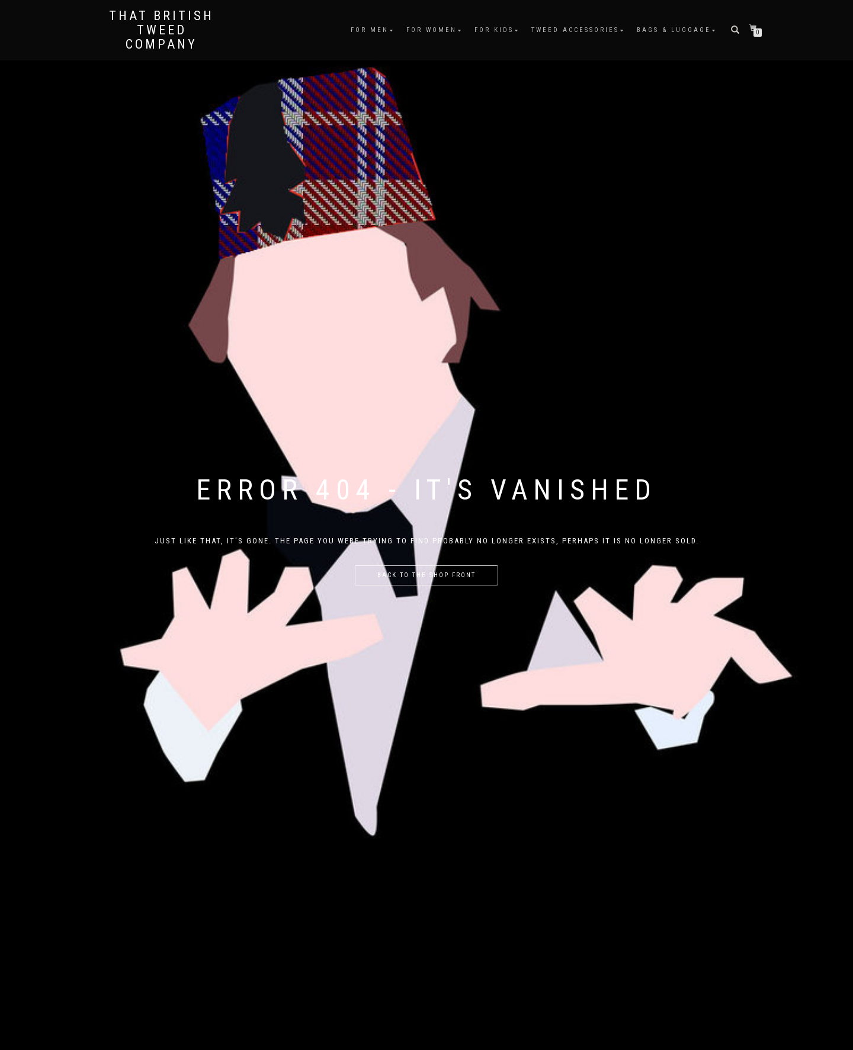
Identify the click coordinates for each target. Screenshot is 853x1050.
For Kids (494, 30)
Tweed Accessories (575, 30)
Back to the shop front (426, 575)
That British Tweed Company (161, 30)
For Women (431, 30)
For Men (370, 30)
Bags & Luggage (674, 30)
